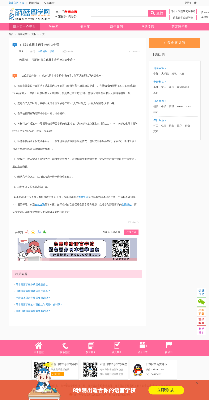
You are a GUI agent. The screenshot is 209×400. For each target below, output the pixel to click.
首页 (11, 34)
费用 (163, 87)
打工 (155, 125)
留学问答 (23, 34)
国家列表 (34, 2)
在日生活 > (159, 120)
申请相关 (42, 51)
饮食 (171, 125)
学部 (155, 73)
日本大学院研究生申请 (183, 11)
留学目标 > (159, 68)
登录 (187, 2)
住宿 (163, 125)
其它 (181, 73)
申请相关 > (159, 81)
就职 (174, 73)
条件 (155, 87)
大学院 (165, 73)
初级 (155, 106)
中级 (163, 106)
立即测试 (165, 390)
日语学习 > (159, 101)
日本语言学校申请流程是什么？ (33, 291)
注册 (194, 2)
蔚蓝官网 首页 (16, 2)
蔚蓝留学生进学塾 (183, 17)
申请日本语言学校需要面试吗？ (33, 297)
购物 (187, 125)
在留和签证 (183, 87)
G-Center (49, 2)
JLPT (188, 106)
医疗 (179, 125)
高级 (171, 106)
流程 (33, 34)
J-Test (180, 106)
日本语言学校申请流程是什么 (32, 284)
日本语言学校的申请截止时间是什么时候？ (39, 304)
